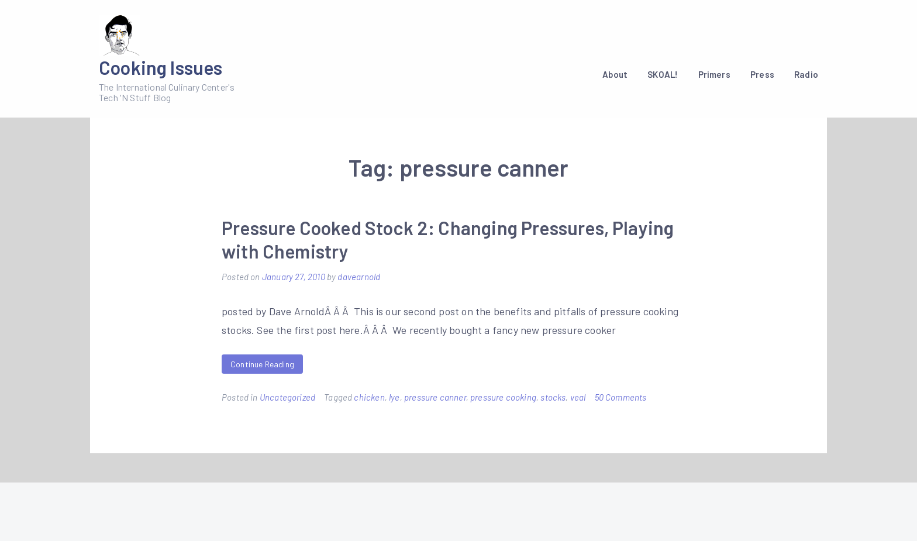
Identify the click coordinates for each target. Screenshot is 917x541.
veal (578, 397)
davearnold (358, 276)
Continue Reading (262, 364)
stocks (553, 397)
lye (394, 397)
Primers (714, 74)
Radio (806, 74)
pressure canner (435, 397)
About (615, 74)
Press (762, 74)
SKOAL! (662, 74)
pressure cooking (503, 397)
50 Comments (621, 397)
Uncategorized (287, 397)
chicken (369, 397)
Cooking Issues (161, 67)
